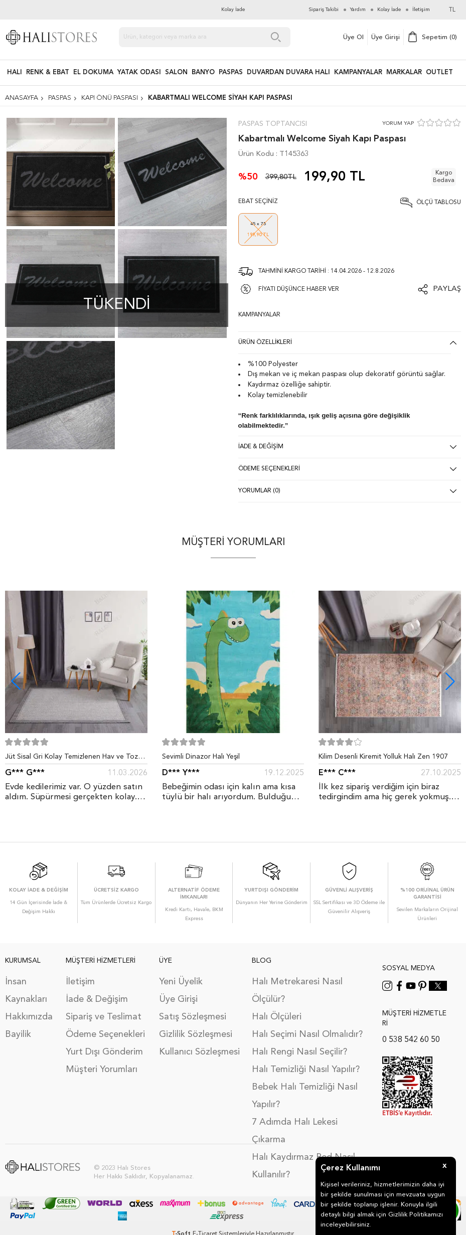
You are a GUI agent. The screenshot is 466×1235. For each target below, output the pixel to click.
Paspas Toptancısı (272, 123)
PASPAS (231, 72)
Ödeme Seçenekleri (105, 1034)
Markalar (404, 72)
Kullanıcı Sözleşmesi (199, 1051)
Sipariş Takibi (324, 9)
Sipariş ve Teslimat (103, 1016)
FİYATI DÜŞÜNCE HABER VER (298, 289)
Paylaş (447, 289)
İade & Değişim (97, 999)
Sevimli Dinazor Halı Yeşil (201, 756)
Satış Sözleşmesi (192, 1016)
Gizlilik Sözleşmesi (195, 1034)
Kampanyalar (358, 72)
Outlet (439, 72)
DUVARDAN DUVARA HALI (288, 72)
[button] (450, 681)
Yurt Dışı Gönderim (104, 1051)
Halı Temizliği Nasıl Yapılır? (306, 1069)
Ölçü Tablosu (438, 203)
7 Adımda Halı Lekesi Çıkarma (295, 1131)
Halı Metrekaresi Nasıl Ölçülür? (297, 990)
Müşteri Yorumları (101, 1069)
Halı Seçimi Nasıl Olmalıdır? (307, 1034)
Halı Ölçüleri (276, 1016)
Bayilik (18, 1034)
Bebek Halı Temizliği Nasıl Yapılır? (305, 1096)
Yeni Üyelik (181, 981)
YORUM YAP (398, 123)
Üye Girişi (385, 37)
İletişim (80, 981)
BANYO (203, 72)
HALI (14, 72)
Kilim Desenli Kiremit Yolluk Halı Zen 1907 (383, 756)
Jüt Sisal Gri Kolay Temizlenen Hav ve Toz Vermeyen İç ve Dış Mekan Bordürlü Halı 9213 (71, 758)
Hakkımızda (29, 1016)
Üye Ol (353, 37)
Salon (176, 72)
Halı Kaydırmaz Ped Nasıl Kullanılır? (303, 1166)
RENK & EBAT (47, 72)
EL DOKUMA (93, 72)
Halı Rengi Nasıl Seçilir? (299, 1051)
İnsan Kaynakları (26, 990)
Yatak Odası (139, 72)
